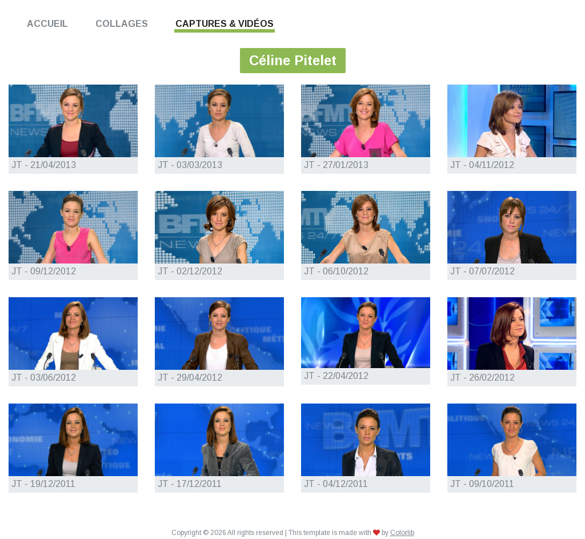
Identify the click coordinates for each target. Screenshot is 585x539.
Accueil (47, 24)
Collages (121, 24)
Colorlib (402, 533)
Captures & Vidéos (224, 24)
